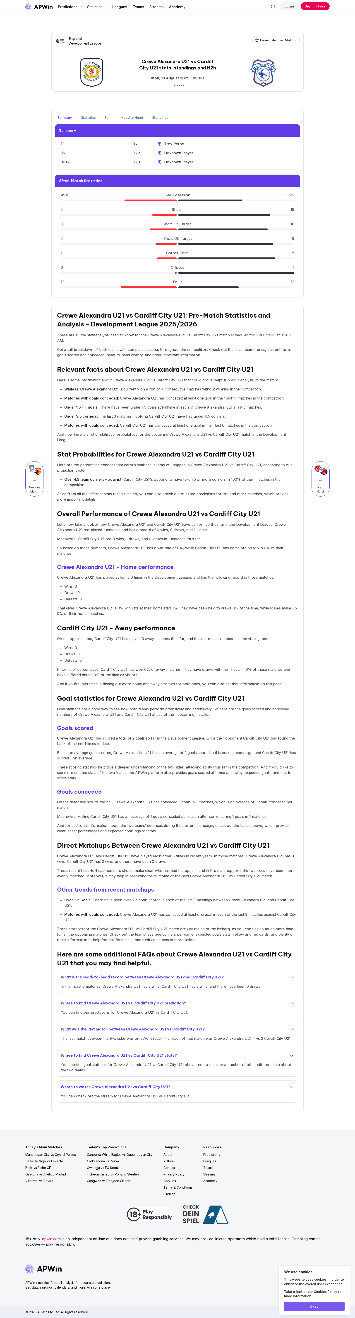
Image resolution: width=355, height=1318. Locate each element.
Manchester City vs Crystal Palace (50, 1154)
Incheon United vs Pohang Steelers (113, 1174)
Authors (169, 1161)
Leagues (119, 7)
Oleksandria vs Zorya (103, 1161)
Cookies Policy (325, 1292)
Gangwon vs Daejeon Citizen (108, 1181)
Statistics (97, 7)
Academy (177, 7)
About (167, 1154)
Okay (314, 1306)
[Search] (273, 6)
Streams (156, 7)
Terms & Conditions (177, 1187)
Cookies (169, 1181)
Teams (138, 7)
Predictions (70, 7)
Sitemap (169, 1194)
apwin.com (51, 1239)
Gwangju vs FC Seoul (103, 1168)
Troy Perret (174, 144)
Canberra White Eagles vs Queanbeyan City (120, 1154)
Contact (169, 1168)
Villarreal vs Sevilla (39, 1181)
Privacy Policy (174, 1174)
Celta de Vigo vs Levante (44, 1161)
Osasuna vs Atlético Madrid (45, 1174)
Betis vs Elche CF (38, 1168)
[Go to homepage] (39, 7)
